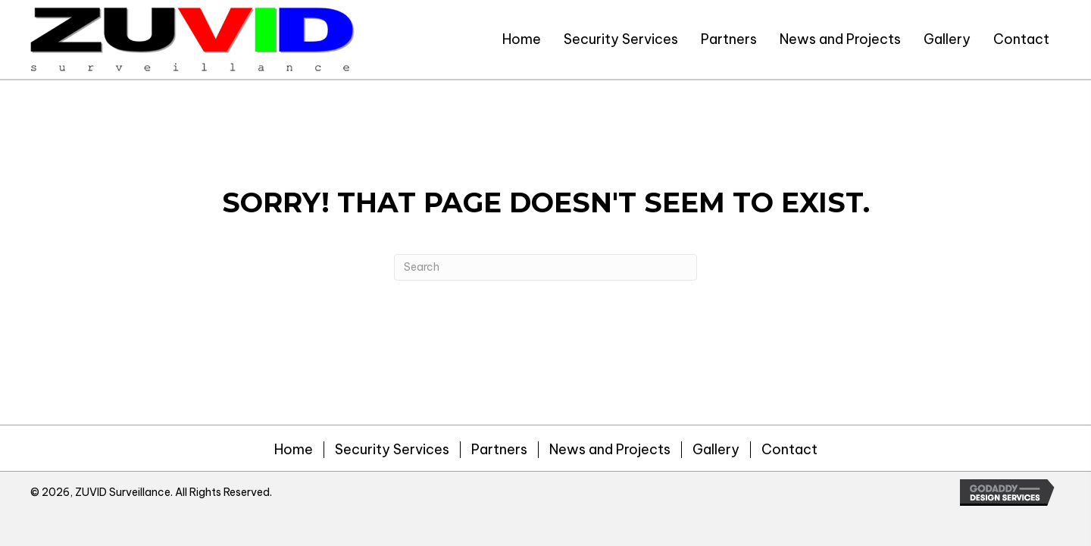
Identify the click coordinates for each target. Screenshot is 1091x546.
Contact (789, 449)
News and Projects (610, 449)
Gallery (715, 449)
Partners (499, 449)
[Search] (545, 267)
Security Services (392, 449)
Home (293, 449)
